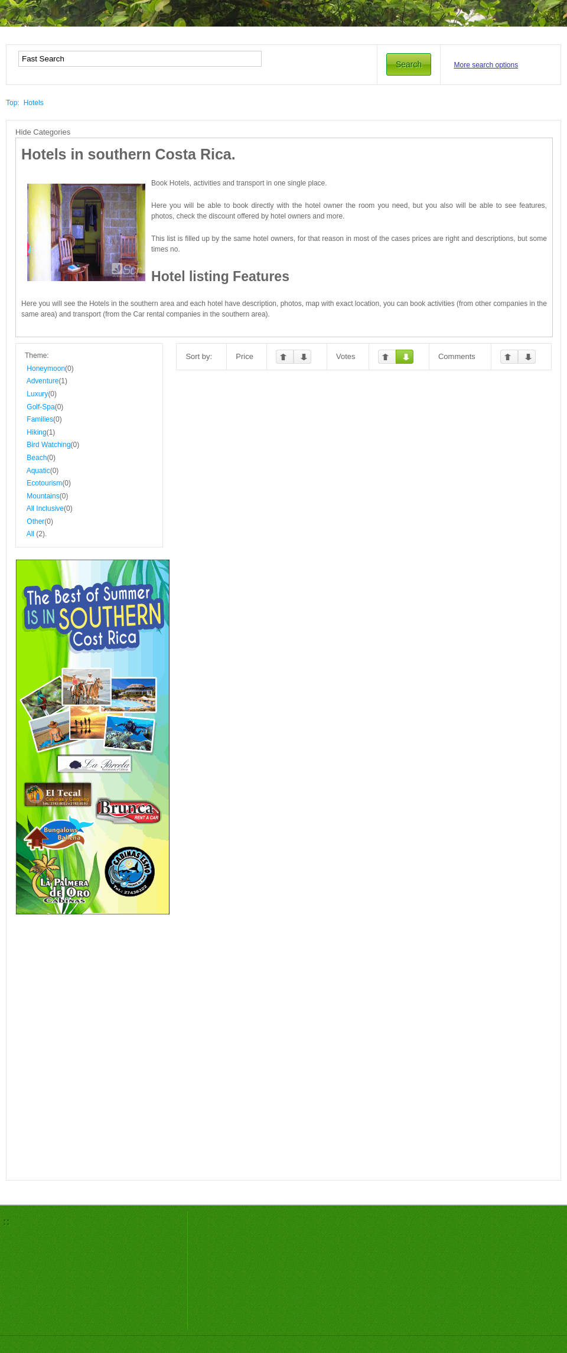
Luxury (37, 394)
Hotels (34, 103)
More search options (486, 65)
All (30, 534)
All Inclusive (45, 508)
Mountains (43, 496)
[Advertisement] (96, 974)
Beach (37, 458)
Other (35, 521)
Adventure (43, 381)
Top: (12, 103)
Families (40, 419)
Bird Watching (48, 445)
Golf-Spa (40, 407)
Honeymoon (46, 368)
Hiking (36, 432)
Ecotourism (44, 483)
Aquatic (38, 471)
